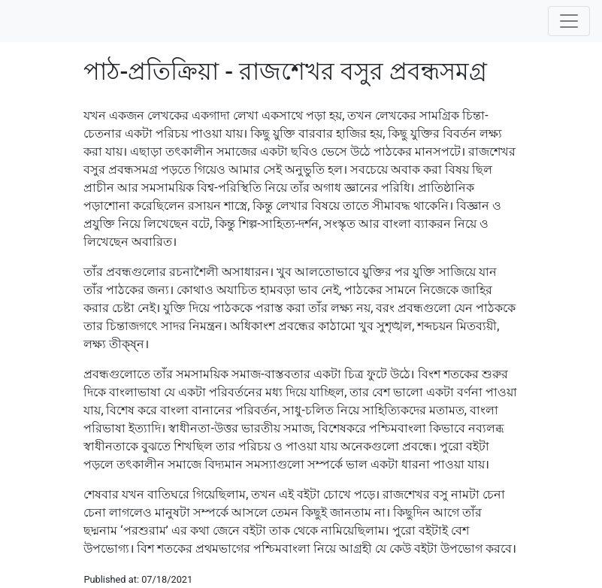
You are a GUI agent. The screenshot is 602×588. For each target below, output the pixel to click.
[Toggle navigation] (569, 21)
